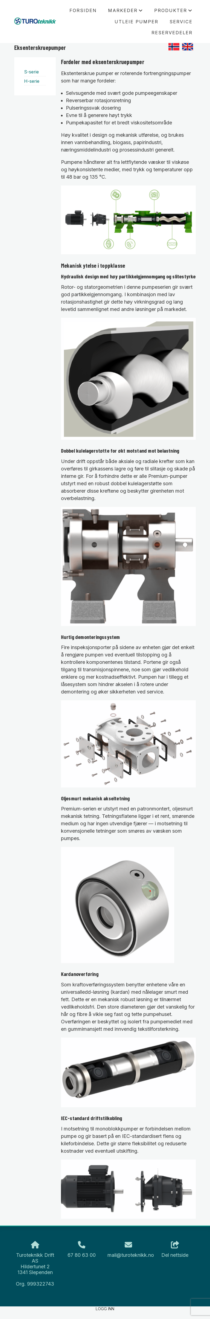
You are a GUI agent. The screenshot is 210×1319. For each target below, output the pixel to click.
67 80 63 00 (82, 1255)
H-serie (31, 81)
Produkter (173, 12)
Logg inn (105, 1308)
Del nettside (174, 1249)
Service (181, 21)
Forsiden (83, 10)
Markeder (125, 12)
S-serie (31, 72)
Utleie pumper (136, 21)
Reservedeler (171, 32)
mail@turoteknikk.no (130, 1255)
